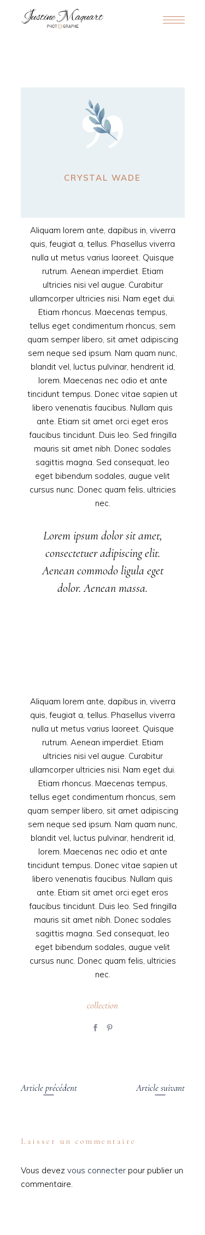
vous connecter (96, 1170)
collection (102, 1005)
